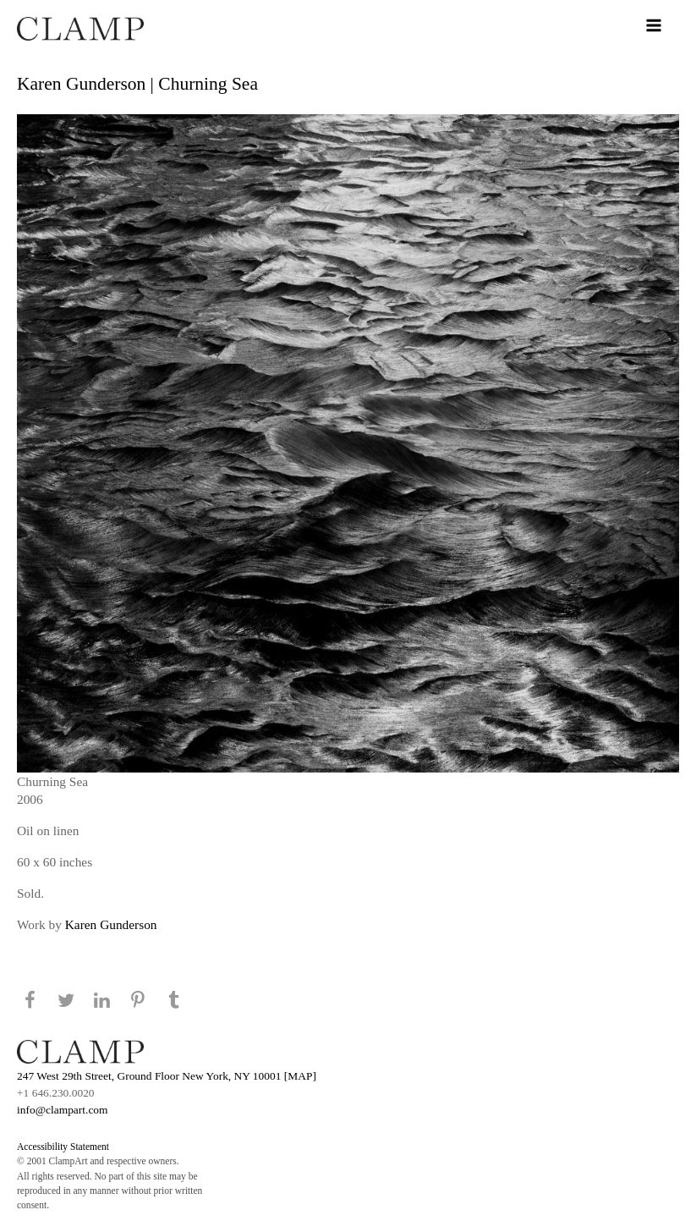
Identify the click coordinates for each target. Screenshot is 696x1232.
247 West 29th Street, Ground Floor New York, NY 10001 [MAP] (166, 1076)
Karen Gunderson (111, 924)
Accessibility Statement (63, 1146)
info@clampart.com (62, 1109)
